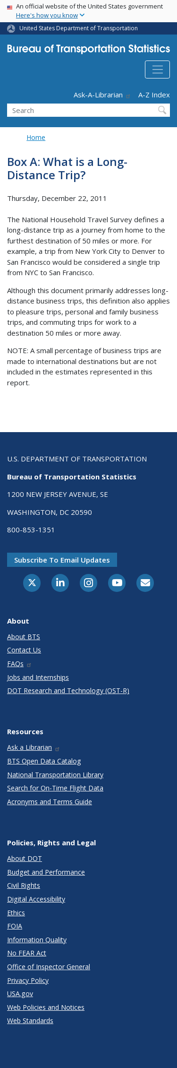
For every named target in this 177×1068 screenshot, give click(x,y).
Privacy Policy (28, 980)
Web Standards (30, 1020)
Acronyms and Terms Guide (49, 801)
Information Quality (37, 939)
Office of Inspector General (48, 966)
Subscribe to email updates (62, 559)
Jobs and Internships (38, 677)
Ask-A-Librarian (102, 94)
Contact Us (24, 649)
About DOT (24, 858)
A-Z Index (154, 94)
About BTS (23, 636)
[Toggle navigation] (157, 69)
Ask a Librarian (33, 747)
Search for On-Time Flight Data (55, 787)
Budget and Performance (46, 872)
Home (35, 137)
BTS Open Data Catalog (44, 760)
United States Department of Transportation (78, 28)
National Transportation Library (55, 774)
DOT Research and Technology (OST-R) (68, 690)
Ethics (16, 912)
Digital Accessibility (36, 898)
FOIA (14, 925)
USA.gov (20, 993)
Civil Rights (23, 885)
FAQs (19, 663)
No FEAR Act (26, 952)
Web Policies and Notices (45, 1007)
